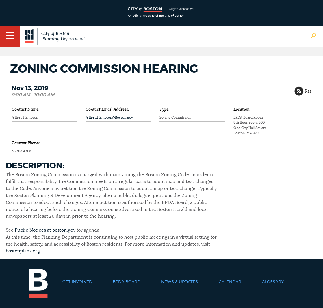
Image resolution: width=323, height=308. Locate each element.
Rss (308, 91)
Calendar (230, 282)
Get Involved (77, 282)
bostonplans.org (23, 251)
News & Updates (179, 282)
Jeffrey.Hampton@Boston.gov (109, 117)
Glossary (273, 282)
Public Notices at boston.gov (45, 230)
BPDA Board (126, 282)
